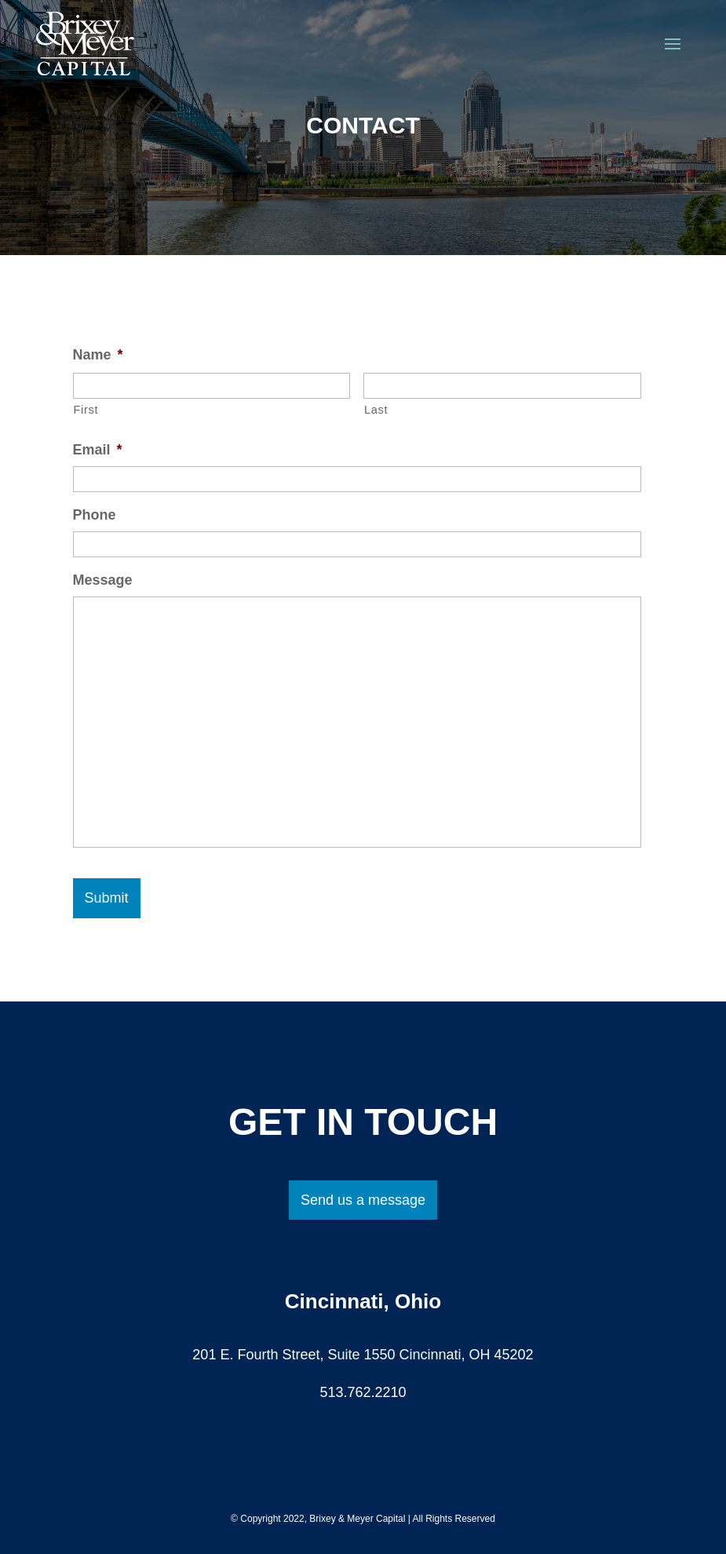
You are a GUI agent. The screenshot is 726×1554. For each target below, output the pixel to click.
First (86, 409)
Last (376, 409)
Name (98, 355)
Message (103, 580)
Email (97, 450)
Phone (94, 515)
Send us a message (363, 1200)
